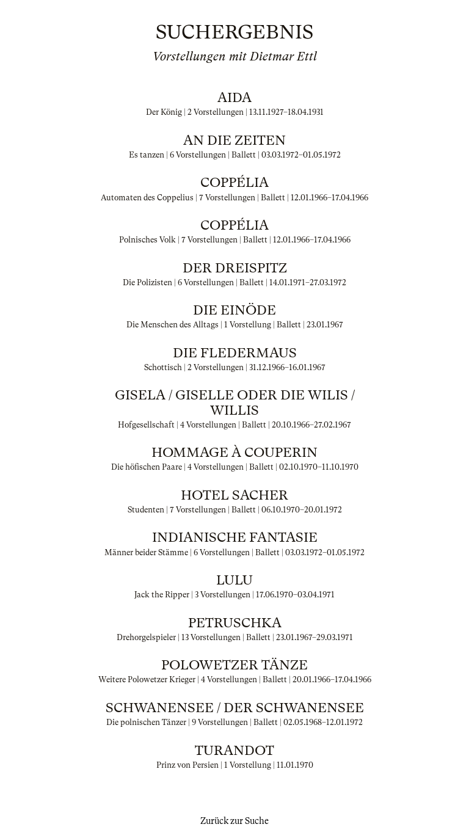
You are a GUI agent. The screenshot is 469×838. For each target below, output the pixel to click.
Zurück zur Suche (234, 821)
